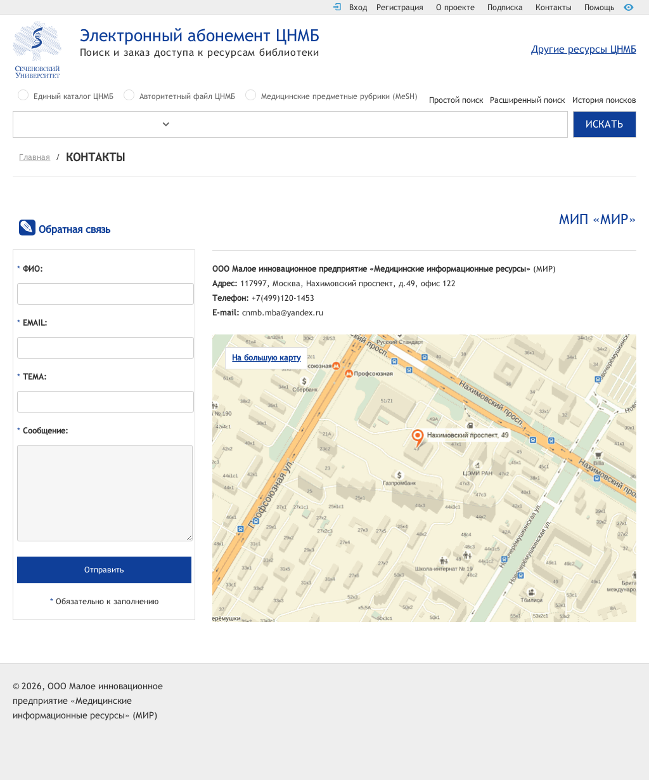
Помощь (599, 7)
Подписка (505, 7)
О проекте (455, 7)
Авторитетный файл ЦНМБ (187, 96)
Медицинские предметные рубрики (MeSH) (339, 96)
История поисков (604, 100)
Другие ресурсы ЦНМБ (583, 49)
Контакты (554, 7)
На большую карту (266, 357)
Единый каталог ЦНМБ (73, 96)
